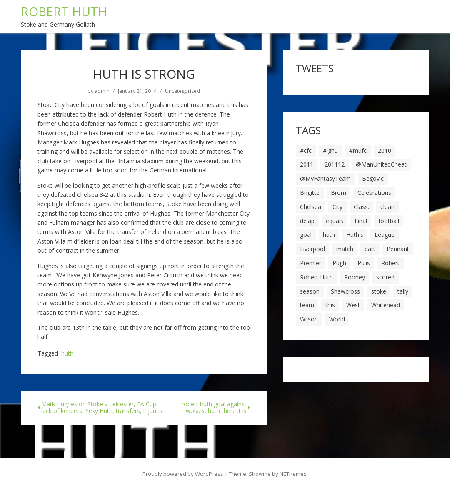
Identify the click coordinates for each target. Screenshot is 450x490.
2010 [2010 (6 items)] (384, 150)
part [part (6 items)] (370, 249)
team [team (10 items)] (307, 305)
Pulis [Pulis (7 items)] (364, 263)
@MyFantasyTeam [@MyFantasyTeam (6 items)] (325, 178)
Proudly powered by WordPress (182, 474)
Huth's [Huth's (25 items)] (354, 235)
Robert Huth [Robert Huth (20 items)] (316, 277)
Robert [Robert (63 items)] (390, 263)
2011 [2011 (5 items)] (306, 164)
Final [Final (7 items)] (361, 221)
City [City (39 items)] (337, 207)
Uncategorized (182, 91)
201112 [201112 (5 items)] (335, 164)
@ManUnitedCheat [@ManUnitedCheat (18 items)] (381, 164)
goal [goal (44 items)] (306, 235)
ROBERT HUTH (64, 11)
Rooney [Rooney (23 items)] (354, 277)
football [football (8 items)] (388, 221)
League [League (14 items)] (385, 235)
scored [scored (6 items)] (385, 277)
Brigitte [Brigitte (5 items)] (310, 192)
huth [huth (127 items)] (329, 235)
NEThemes (293, 474)
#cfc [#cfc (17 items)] (306, 150)
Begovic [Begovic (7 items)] (373, 178)
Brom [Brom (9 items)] (338, 192)
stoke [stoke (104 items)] (378, 291)
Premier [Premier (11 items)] (310, 263)
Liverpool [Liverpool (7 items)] (312, 249)
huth (67, 353)
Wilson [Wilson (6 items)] (309, 319)
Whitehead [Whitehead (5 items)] (385, 305)
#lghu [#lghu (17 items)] (330, 150)
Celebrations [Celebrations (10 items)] (374, 192)
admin (102, 91)
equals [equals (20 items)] (334, 221)
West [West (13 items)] (353, 305)
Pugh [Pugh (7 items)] (339, 263)
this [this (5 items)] (330, 305)
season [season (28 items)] (310, 291)
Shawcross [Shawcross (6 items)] (345, 291)
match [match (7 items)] (344, 249)
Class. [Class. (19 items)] (361, 207)
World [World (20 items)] (337, 319)
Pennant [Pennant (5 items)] (398, 249)
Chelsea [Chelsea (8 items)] (310, 207)
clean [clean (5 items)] (387, 207)
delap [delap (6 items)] (307, 221)
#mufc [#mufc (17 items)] (358, 150)
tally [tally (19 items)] (403, 291)
